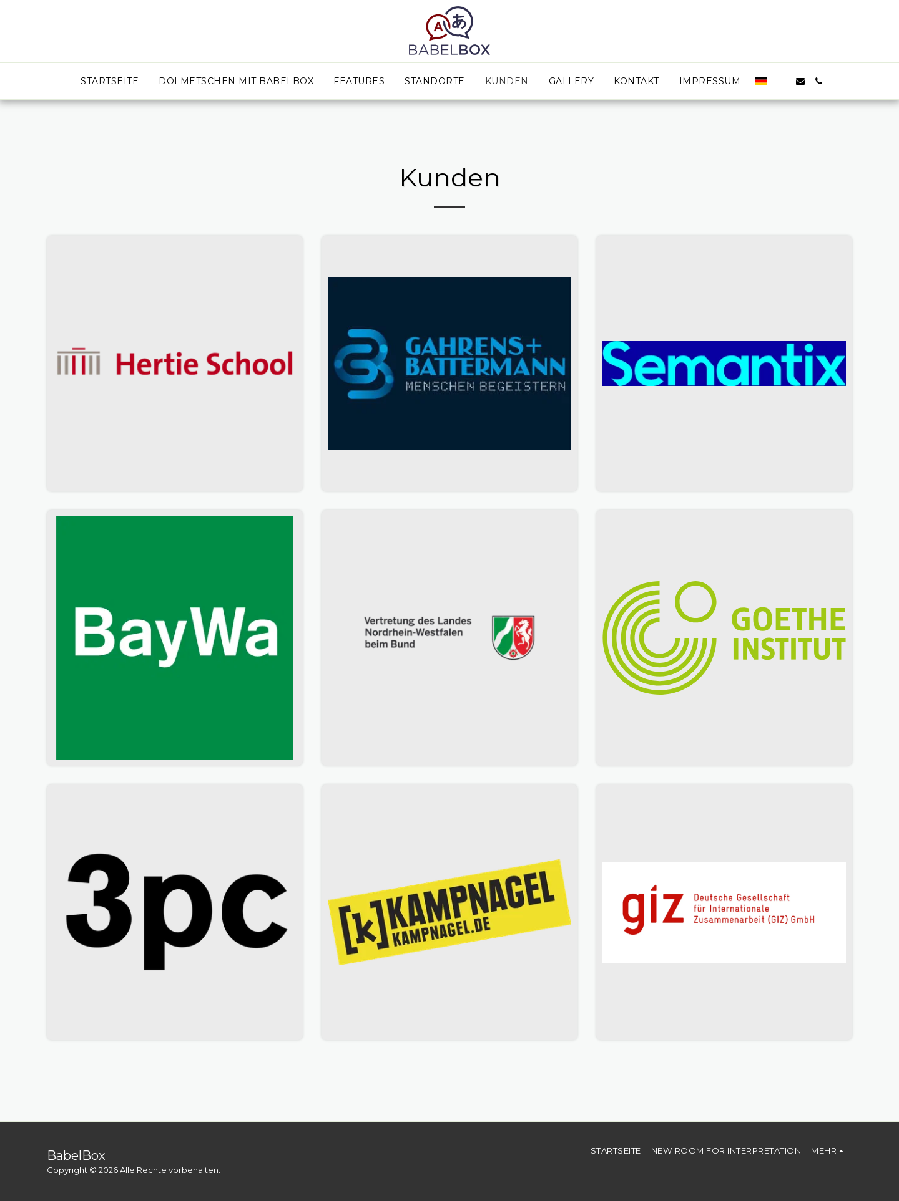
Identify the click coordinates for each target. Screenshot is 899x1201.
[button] (781, 81)
